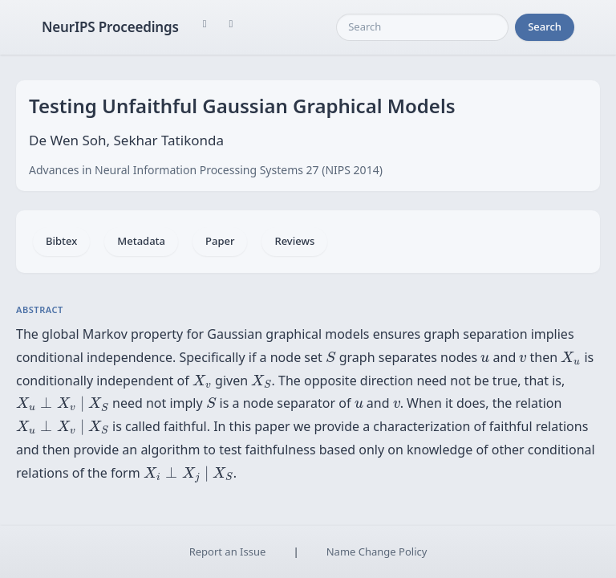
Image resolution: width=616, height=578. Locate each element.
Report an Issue (227, 551)
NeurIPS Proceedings (110, 27)
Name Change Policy (377, 551)
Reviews (294, 241)
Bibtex (61, 241)
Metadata (141, 241)
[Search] (422, 27)
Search (544, 26)
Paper (219, 241)
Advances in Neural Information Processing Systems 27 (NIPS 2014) (206, 169)
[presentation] (331, 357)
